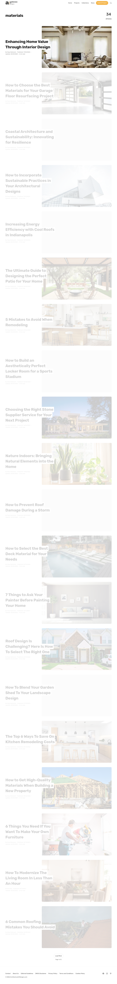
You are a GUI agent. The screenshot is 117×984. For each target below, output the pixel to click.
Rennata (9, 888)
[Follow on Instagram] (107, 973)
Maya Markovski (11, 52)
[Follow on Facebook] (103, 973)
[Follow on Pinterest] (110, 973)
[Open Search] (111, 3)
